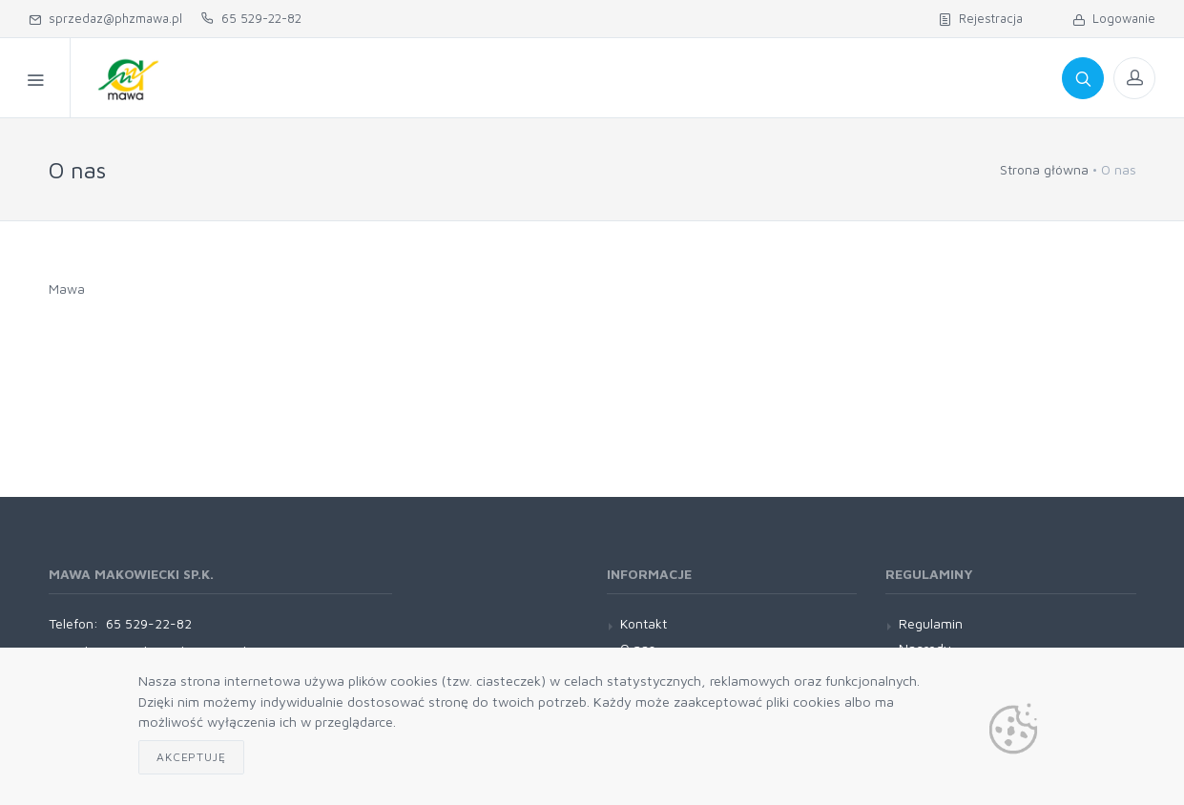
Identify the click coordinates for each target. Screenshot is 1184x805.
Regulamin (582, 78)
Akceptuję (191, 757)
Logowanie (1113, 18)
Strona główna (1044, 169)
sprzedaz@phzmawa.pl (105, 18)
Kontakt (681, 78)
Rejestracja (981, 18)
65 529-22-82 (251, 18)
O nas (493, 78)
